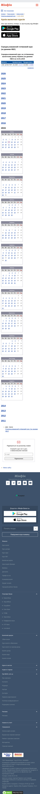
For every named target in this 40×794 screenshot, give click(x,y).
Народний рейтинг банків (9, 587)
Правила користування (9, 697)
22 (12, 144)
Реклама (4, 715)
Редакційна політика (8, 704)
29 (12, 147)
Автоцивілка (6, 742)
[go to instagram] (25, 483)
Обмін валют (6, 639)
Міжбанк (4, 568)
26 (3, 147)
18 (9, 167)
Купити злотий (6, 658)
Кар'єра (4, 689)
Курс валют (5, 545)
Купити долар (6, 651)
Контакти (5, 682)
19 (3, 144)
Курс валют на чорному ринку (11, 647)
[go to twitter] (19, 483)
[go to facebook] (8, 483)
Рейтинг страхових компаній (10, 738)
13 (6, 142)
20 (6, 144)
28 (9, 147)
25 (9, 170)
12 (3, 142)
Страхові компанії (7, 746)
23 (15, 144)
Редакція (5, 685)
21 (9, 144)
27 (6, 147)
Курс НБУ (5, 556)
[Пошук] (36, 529)
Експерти (5, 693)
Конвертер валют (7, 579)
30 (15, 147)
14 (6, 210)
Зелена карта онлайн (8, 731)
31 (15, 283)
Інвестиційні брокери (8, 564)
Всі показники (9, 11)
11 (9, 165)
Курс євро (5, 553)
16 (15, 142)
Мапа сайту (7, 468)
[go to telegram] (13, 483)
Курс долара (6, 549)
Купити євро (6, 654)
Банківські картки (7, 560)
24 (6, 170)
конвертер (31, 68)
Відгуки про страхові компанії (11, 735)
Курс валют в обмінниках (9, 643)
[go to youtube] (30, 483)
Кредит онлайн (6, 583)
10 (6, 165)
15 (12, 142)
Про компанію (6, 678)
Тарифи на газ (6, 575)
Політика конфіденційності (10, 701)
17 (18, 142)
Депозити (5, 572)
